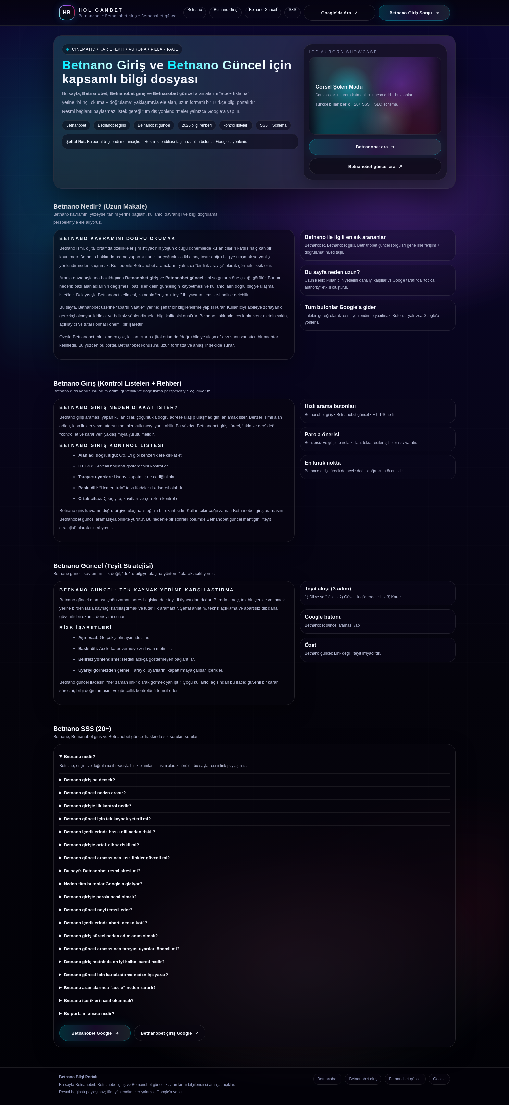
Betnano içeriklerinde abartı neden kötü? (105, 922)
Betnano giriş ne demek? (89, 779)
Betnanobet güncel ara (375, 166)
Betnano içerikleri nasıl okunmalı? (99, 1000)
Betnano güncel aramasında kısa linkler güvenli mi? (117, 857)
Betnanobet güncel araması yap (332, 625)
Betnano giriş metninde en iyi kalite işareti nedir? (114, 961)
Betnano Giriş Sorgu (414, 12)
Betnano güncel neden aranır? (95, 792)
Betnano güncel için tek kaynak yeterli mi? (107, 818)
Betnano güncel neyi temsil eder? (98, 909)
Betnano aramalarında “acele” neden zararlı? (110, 987)
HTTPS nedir (384, 414)
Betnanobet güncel (353, 414)
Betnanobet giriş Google (170, 1033)
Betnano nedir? (79, 756)
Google (439, 1079)
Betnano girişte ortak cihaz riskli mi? (101, 844)
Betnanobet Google (95, 1033)
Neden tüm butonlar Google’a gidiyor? (103, 883)
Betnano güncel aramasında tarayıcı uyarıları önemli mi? (122, 948)
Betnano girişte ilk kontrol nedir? (97, 805)
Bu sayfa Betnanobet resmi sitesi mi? (102, 870)
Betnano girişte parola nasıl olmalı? (100, 896)
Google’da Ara (339, 12)
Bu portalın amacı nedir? (89, 1013)
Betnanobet (327, 1079)
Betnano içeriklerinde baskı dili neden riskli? (109, 831)
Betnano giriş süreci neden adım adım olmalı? (111, 935)
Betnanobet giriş (319, 414)
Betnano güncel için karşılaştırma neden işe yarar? (116, 974)
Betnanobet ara (375, 146)
